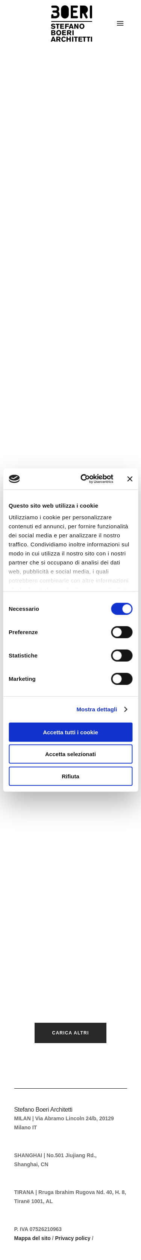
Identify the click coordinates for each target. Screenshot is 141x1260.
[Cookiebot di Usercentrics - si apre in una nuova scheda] (84, 479)
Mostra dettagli (96, 709)
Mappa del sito (32, 1238)
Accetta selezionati (70, 754)
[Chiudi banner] (129, 479)
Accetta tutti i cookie (70, 732)
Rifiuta (70, 776)
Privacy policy (72, 1238)
